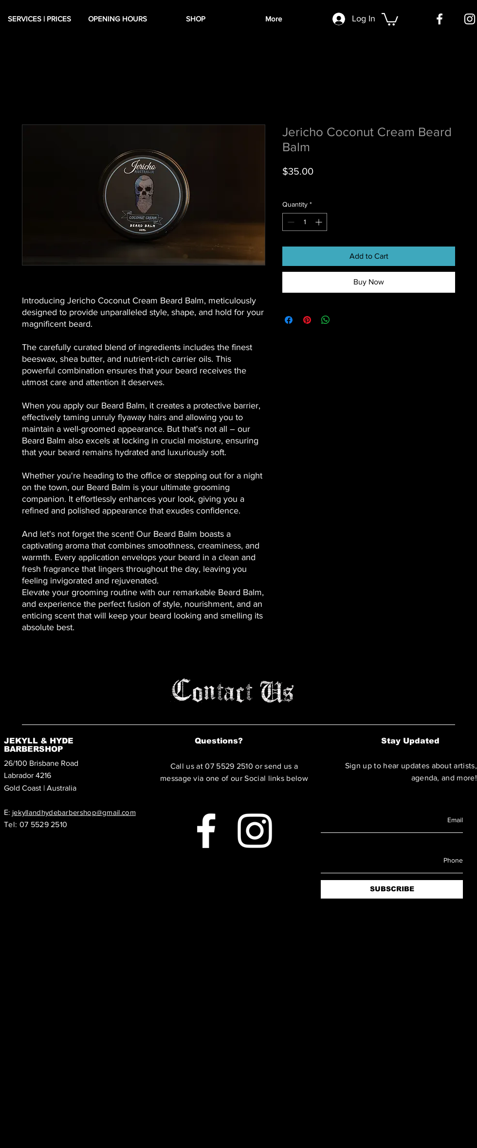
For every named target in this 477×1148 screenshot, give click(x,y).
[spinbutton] (304, 221)
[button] (390, 19)
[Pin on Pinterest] (307, 320)
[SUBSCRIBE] (392, 889)
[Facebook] (439, 19)
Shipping (341, 185)
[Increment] (319, 221)
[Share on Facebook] (288, 320)
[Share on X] (344, 320)
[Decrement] (290, 221)
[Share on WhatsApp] (325, 320)
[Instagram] (469, 19)
